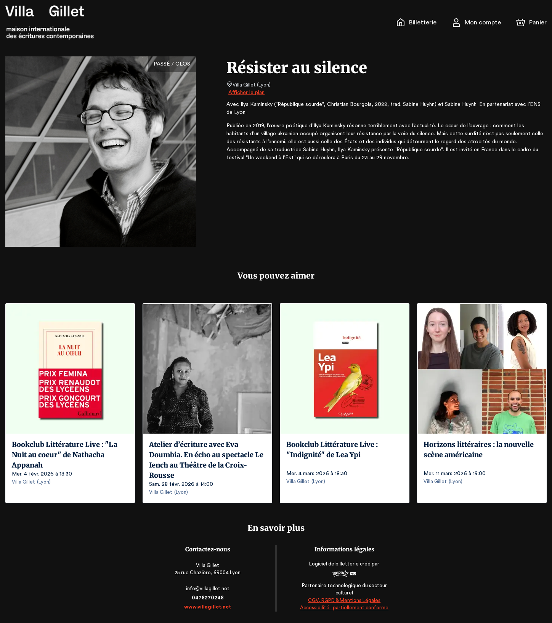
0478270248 (208, 598)
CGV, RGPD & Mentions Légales (344, 600)
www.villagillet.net (208, 607)
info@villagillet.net (208, 588)
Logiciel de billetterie (333, 564)
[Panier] (531, 22)
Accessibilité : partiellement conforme (344, 607)
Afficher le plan (245, 93)
